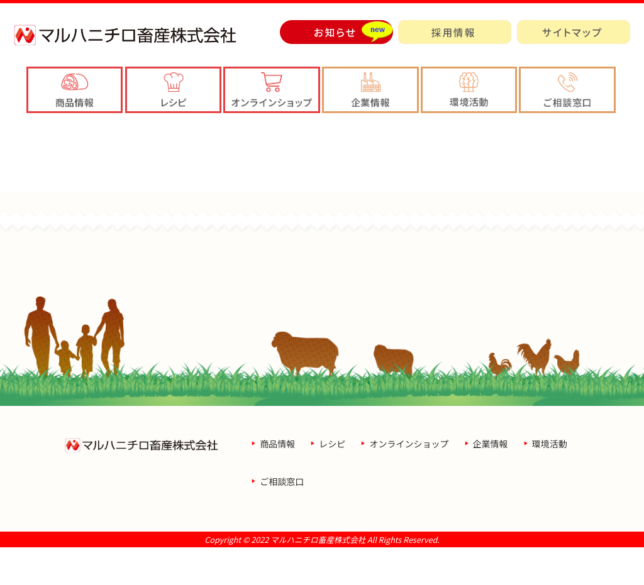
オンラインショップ (408, 481)
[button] (370, 90)
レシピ (332, 481)
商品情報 (277, 481)
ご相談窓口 (282, 519)
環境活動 (549, 481)
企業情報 (490, 481)
